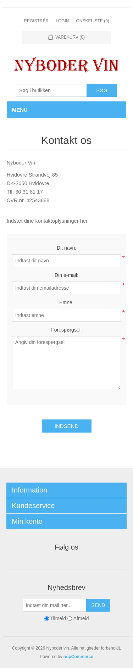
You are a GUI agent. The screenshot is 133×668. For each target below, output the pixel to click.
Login (62, 20)
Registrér (36, 20)
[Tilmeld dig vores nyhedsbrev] (55, 605)
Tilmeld (58, 618)
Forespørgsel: (66, 330)
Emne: (66, 302)
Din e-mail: (66, 275)
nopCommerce (78, 656)
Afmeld (81, 618)
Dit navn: (66, 248)
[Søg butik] (51, 90)
